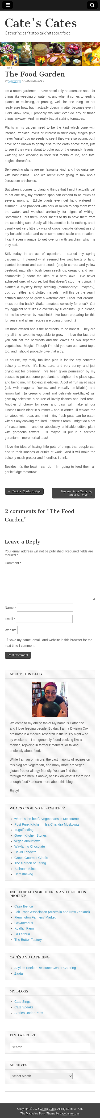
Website (11, 630)
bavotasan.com (69, 1113)
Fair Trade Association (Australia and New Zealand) (52, 912)
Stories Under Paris (28, 1013)
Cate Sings (22, 1001)
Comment (13, 563)
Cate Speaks (23, 1007)
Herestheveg (23, 874)
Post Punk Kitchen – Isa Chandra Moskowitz (46, 824)
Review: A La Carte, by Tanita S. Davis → (76, 493)
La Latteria (22, 934)
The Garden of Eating (30, 863)
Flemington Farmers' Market (35, 917)
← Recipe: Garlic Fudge (24, 491)
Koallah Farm (24, 928)
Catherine (14, 80)
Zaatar (19, 973)
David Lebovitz (25, 852)
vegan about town (27, 841)
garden (10, 67)
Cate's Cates (41, 23)
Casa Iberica (23, 906)
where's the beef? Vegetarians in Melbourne (46, 819)
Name (10, 607)
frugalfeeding (23, 830)
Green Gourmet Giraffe (31, 858)
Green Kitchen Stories (30, 835)
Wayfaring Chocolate (29, 846)
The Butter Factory (28, 940)
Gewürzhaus (23, 923)
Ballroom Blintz (25, 869)
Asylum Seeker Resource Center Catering (45, 968)
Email (10, 619)
